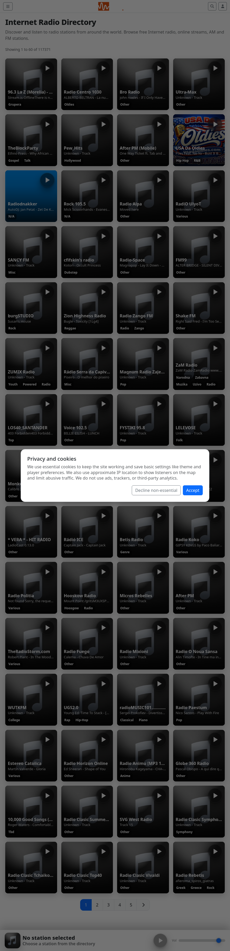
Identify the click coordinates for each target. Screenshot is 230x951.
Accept (192, 490)
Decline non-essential (156, 490)
